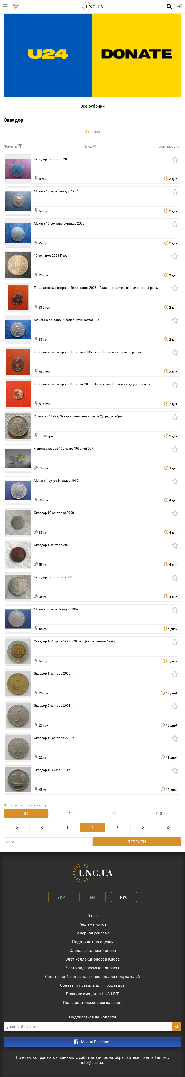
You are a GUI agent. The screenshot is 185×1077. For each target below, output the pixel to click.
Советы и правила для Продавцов (92, 985)
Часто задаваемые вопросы (92, 968)
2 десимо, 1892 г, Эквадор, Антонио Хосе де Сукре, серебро (78, 416)
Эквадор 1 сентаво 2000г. (53, 673)
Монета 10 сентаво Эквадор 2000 (59, 223)
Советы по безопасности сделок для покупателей (92, 976)
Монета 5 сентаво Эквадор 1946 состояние (66, 320)
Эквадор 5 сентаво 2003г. (53, 706)
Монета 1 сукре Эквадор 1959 (56, 609)
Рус (124, 897)
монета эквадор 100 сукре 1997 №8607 (63, 448)
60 (114, 813)
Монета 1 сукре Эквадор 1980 (56, 481)
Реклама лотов (92, 924)
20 (26, 813)
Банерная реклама (92, 933)
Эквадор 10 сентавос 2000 (54, 513)
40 (70, 813)
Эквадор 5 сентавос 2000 (53, 577)
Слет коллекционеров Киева (92, 959)
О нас (92, 915)
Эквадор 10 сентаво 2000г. (54, 738)
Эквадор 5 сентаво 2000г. (53, 159)
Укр (61, 897)
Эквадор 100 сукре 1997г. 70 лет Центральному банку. (75, 641)
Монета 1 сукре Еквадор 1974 (56, 191)
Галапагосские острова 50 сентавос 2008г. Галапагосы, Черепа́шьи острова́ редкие (97, 288)
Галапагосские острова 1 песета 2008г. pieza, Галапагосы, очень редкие (88, 352)
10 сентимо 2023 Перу (50, 255)
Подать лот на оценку (92, 941)
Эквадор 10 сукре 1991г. (52, 770)
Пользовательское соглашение (92, 1002)
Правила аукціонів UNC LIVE (92, 994)
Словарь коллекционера (92, 950)
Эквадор (92, 132)
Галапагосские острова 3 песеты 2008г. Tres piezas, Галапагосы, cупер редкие (92, 384)
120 (159, 813)
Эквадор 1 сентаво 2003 (52, 545)
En (92, 897)
